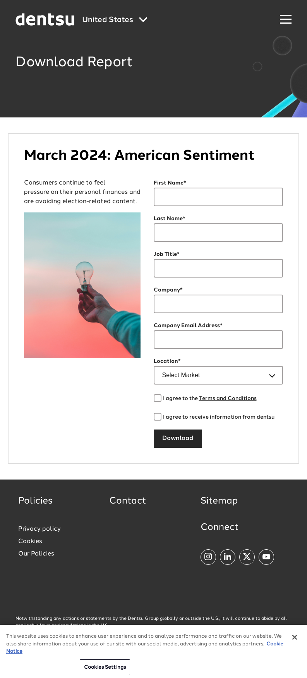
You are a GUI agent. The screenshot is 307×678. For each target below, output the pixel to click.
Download (177, 438)
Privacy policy (39, 529)
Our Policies (36, 554)
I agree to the (210, 398)
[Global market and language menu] (114, 20)
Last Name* (169, 218)
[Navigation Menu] (286, 19)
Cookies (30, 541)
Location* (167, 361)
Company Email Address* (188, 325)
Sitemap (219, 501)
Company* (168, 290)
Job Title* (167, 254)
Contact (127, 501)
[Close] (294, 641)
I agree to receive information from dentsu (218, 417)
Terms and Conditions (228, 398)
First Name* (170, 183)
